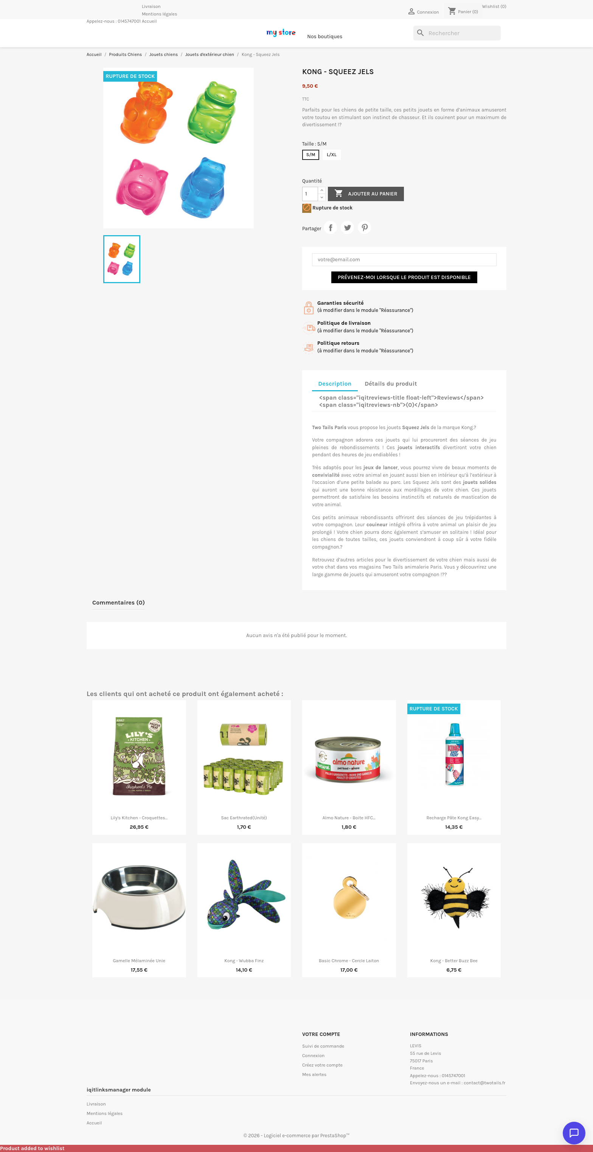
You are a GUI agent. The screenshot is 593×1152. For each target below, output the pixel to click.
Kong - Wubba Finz (244, 960)
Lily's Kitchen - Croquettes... (139, 817)
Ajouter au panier (365, 194)
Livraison (151, 6)
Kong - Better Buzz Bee (454, 960)
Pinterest (364, 227)
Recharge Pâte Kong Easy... (454, 817)
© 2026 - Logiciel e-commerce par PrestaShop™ (296, 1135)
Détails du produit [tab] (391, 383)
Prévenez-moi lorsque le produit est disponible (404, 277)
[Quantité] (310, 194)
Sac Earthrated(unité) (244, 817)
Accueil (149, 21)
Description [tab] (334, 383)
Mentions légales (159, 14)
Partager (330, 227)
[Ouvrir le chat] (574, 1133)
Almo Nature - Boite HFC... (349, 817)
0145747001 (129, 21)
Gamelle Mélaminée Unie (139, 960)
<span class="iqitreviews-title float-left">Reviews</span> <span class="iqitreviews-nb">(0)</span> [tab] (401, 401)
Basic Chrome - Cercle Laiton (349, 960)
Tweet (347, 227)
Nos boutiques (324, 36)
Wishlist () (494, 6)
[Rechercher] (457, 33)
